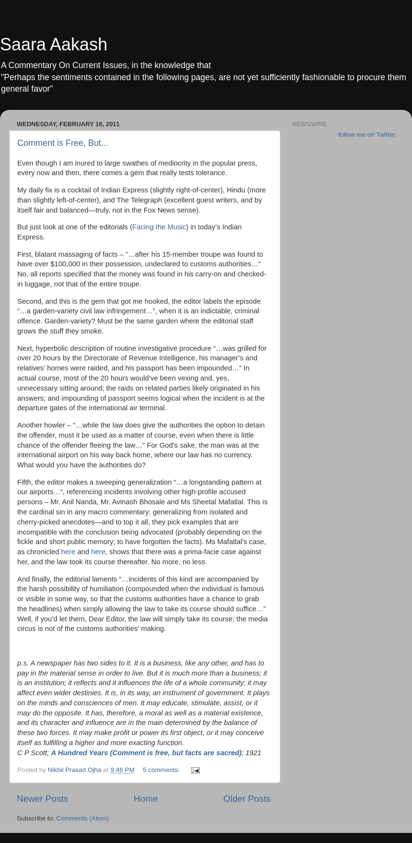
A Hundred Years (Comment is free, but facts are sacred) (146, 753)
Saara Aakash (53, 44)
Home (146, 799)
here (68, 552)
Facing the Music (159, 227)
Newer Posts (42, 799)
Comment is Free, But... (62, 143)
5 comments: (162, 769)
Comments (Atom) (83, 818)
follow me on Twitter (366, 134)
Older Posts (247, 799)
